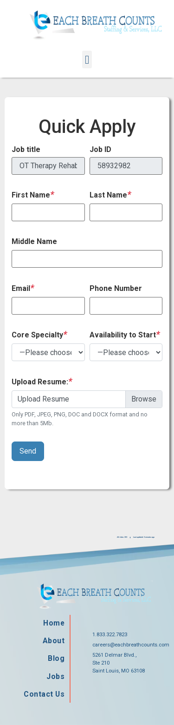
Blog (55, 659)
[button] (87, 59)
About (53, 641)
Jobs (54, 677)
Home (53, 622)
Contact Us (42, 695)
